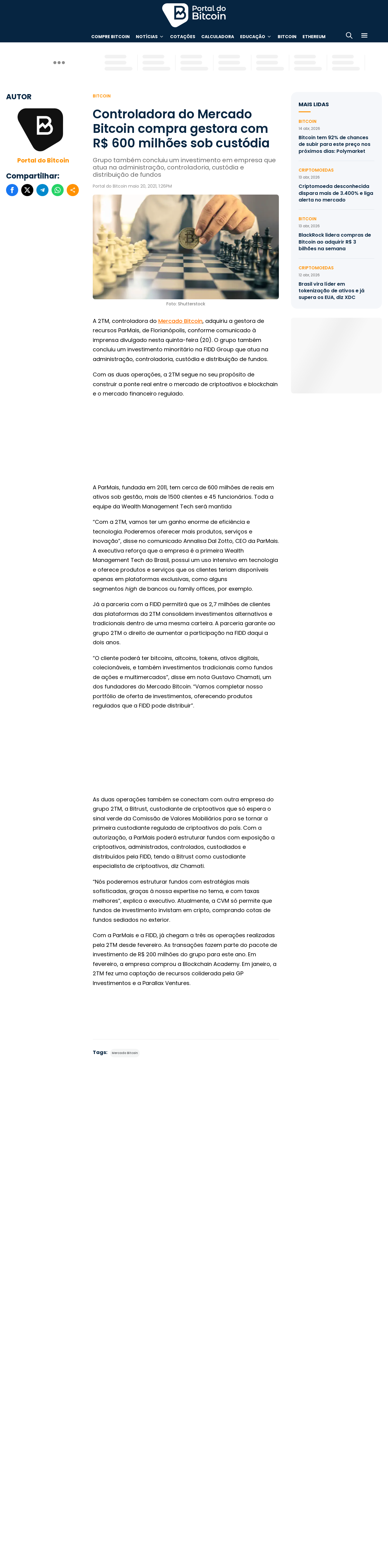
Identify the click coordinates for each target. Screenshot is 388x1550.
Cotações (182, 37)
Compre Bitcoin (110, 37)
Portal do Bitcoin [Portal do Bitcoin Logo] (194, 15)
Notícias (147, 37)
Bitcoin (287, 37)
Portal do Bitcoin (43, 160)
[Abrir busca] (349, 36)
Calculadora (217, 37)
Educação (252, 37)
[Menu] (364, 36)
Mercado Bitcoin (180, 321)
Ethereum (314, 37)
